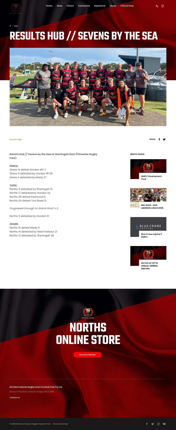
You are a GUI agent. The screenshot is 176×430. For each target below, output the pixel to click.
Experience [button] (99, 5)
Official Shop (127, 5)
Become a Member (87, 355)
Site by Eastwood (60, 424)
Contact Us (15, 397)
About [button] (113, 5)
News (16, 26)
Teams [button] (49, 5)
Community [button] (84, 5)
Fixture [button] (70, 5)
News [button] (59, 5)
